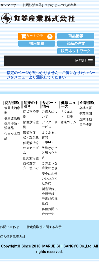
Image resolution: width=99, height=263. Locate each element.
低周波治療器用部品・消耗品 (12, 123)
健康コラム (68, 122)
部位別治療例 (31, 124)
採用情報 (36, 43)
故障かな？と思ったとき (50, 153)
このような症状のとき (50, 165)
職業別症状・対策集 (31, 135)
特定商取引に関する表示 (44, 227)
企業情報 (87, 103)
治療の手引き (30, 105)
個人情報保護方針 (12, 237)
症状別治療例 (31, 114)
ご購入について (50, 114)
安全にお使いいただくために (50, 178)
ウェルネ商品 (12, 136)
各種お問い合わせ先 (50, 211)
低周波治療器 (12, 110)
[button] (80, 61)
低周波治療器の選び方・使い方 (31, 163)
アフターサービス (50, 124)
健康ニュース (68, 105)
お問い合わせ (9, 227)
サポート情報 (49, 105)
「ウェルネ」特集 (66, 114)
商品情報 (75, 36)
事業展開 (85, 113)
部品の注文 (76, 43)
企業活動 (85, 119)
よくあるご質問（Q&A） (50, 137)
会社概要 (85, 108)
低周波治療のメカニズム (31, 148)
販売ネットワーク (76, 51)
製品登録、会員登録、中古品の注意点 (50, 196)
